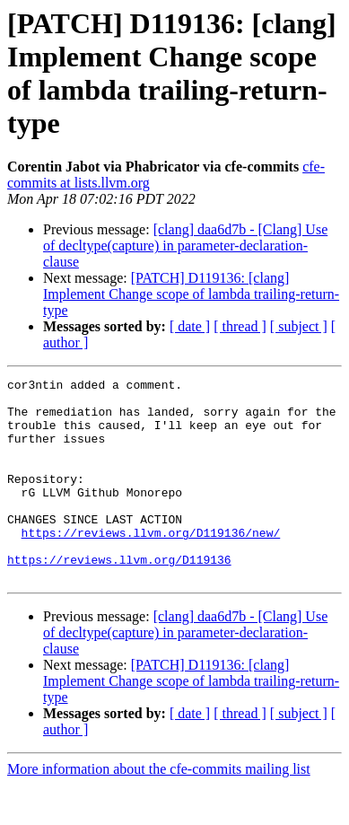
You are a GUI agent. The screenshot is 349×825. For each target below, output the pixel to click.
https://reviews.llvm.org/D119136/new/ (151, 565)
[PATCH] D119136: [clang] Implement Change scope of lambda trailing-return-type (191, 294)
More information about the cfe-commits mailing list (158, 809)
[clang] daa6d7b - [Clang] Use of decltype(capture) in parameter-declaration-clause (185, 245)
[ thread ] (240, 326)
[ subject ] (298, 326)
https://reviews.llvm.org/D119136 (119, 597)
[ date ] (190, 326)
